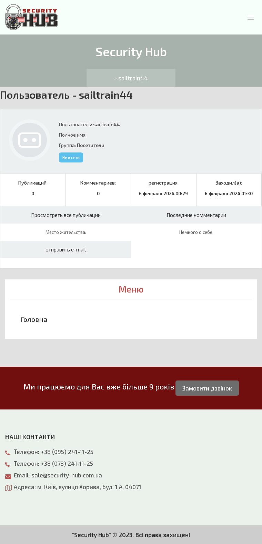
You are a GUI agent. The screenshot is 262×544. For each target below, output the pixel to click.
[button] (250, 17)
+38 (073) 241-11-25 (67, 463)
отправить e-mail (66, 249)
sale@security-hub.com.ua (66, 475)
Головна (34, 319)
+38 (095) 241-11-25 (67, 451)
